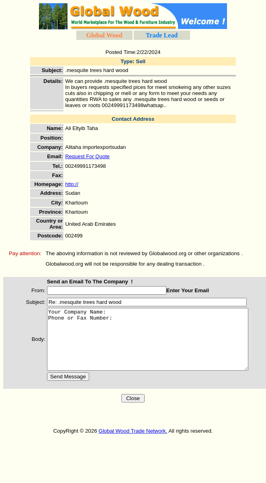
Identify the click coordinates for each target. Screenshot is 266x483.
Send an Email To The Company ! (82, 282)
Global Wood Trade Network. (132, 443)
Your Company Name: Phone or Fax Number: (151, 345)
